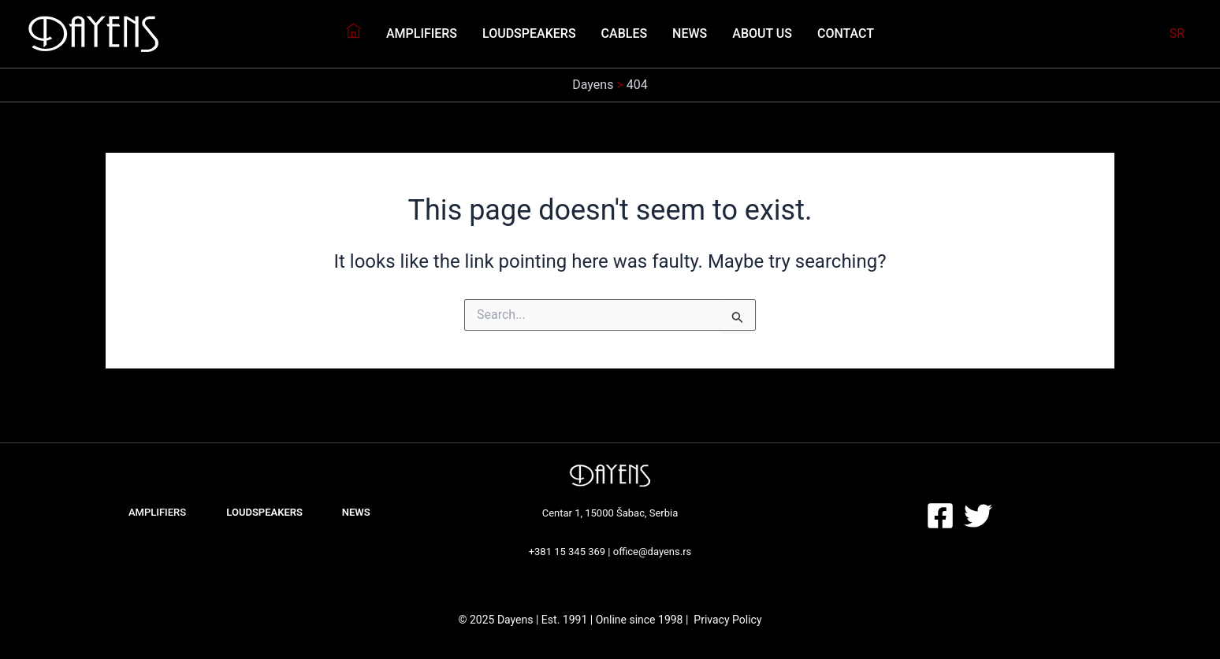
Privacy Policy (727, 619)
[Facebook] (940, 516)
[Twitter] (978, 516)
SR (1177, 33)
